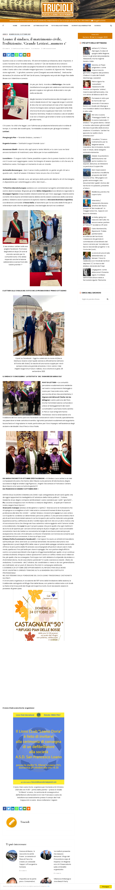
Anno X (5, 33)
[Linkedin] (12, 54)
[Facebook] (4, 54)
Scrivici (97, 25)
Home (15, 25)
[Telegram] (20, 54)
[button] (39, 563)
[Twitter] (8, 54)
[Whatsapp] (16, 54)
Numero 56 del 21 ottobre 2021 (19, 33)
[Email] (24, 54)
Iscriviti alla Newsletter (81, 25)
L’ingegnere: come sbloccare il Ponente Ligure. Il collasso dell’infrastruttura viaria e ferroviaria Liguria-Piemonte (96, 274)
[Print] (28, 54)
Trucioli (37, 47)
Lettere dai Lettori (41, 25)
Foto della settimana (59, 25)
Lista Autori (25, 25)
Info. (66, 887)
